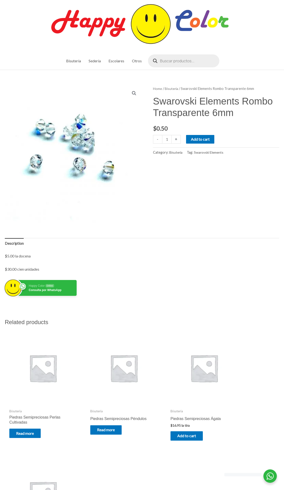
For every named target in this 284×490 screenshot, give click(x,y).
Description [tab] (14, 243)
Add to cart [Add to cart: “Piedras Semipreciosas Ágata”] (168, 425)
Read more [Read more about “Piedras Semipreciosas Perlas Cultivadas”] (28, 423)
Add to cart (200, 139)
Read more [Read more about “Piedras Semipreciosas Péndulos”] (98, 423)
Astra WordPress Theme (186, 476)
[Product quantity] (167, 139)
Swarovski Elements (209, 153)
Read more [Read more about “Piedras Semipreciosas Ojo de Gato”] (237, 423)
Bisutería (172, 89)
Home (157, 89)
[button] (134, 93)
